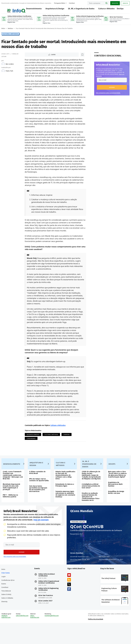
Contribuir (5, 601)
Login (4, 590)
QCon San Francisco (46, 609)
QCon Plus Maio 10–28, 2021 (80, 571)
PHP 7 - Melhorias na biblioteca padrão (11, 505)
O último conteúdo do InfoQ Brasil (38, 481)
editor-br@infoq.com (35, 635)
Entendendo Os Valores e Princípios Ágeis (65, 494)
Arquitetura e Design (37, 473)
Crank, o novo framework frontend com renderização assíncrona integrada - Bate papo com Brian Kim (13, 484)
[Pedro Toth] (4, 74)
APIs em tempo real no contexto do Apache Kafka (39, 489)
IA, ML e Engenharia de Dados (79, 9)
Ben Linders (10, 67)
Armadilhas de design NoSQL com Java (116, 501)
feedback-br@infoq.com (6, 635)
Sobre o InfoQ (7, 608)
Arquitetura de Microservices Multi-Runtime (115, 493)
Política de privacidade (95, 638)
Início (4, 31)
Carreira (30, 442)
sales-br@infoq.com (21, 635)
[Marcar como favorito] (40, 58)
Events (4, 598)
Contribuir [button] (73, 2)
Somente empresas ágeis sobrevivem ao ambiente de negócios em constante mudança (65, 503)
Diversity (5, 615)
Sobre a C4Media (8, 612)
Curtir (32, 58)
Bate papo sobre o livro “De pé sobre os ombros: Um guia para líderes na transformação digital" (117, 483)
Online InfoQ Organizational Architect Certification (49, 596)
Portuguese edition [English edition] (60, 2)
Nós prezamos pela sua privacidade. (107, 96)
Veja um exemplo (41, 531)
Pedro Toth (10, 74)
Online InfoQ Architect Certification (47, 589)
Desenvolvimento (32, 9)
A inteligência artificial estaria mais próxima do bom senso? (91, 495)
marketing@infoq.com (52, 634)
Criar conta (6, 587)
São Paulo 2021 (104, 568)
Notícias (11, 31)
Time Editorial (7, 605)
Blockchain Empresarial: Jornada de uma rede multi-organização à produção (12, 496)
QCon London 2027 (46, 615)
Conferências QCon (8, 594)
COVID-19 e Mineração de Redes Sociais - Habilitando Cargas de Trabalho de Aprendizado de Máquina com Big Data (91, 484)
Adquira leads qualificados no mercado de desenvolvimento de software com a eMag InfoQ (65, 484)
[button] (111, 90)
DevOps (118, 9)
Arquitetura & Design (52, 9)
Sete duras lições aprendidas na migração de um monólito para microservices (39, 497)
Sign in (124, 2)
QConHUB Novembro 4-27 (79, 568)
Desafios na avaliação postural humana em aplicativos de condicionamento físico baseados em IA (90, 505)
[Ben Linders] (4, 67)
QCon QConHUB (87, 538)
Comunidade (42, 442)
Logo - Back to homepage (11, 8)
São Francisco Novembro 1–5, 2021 (111, 571)
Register (114, 2)
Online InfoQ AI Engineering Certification (49, 603)
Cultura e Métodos (104, 9)
